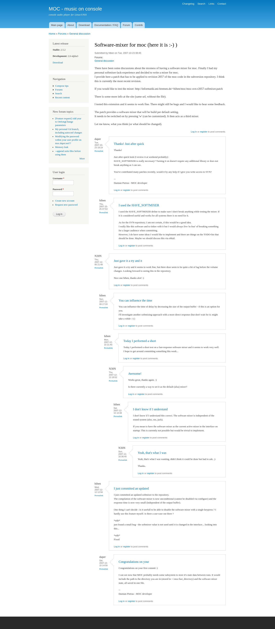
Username (58, 178)
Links (211, 3)
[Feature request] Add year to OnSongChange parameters (68, 122)
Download (84, 25)
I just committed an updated (131, 488)
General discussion (80, 33)
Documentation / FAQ (106, 25)
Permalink (99, 151)
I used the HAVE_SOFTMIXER (139, 205)
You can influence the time (135, 300)
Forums (62, 33)
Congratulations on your (134, 562)
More (82, 158)
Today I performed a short (139, 341)
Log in (194, 132)
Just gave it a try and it (128, 261)
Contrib (139, 25)
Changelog (188, 3)
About (70, 25)
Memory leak (61, 147)
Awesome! (134, 373)
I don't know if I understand (150, 409)
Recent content (62, 97)
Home (52, 33)
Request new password (66, 204)
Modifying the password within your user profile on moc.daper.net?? (68, 140)
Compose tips (62, 86)
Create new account (64, 200)
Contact (222, 3)
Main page (57, 25)
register (203, 132)
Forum (126, 25)
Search (201, 3)
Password (58, 189)
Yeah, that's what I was (152, 453)
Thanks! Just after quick (129, 144)
